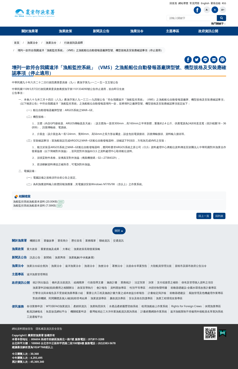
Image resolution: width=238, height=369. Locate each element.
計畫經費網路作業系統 (153, 311)
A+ (222, 9)
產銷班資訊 (80, 306)
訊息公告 (35, 257)
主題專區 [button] (172, 31)
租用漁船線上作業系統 (154, 306)
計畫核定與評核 (157, 293)
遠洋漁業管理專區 (37, 274)
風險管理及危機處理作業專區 (206, 293)
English (205, 3)
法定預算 (140, 282)
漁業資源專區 (98, 298)
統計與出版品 (41, 282)
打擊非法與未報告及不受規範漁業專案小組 (58, 293)
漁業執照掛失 (98, 306)
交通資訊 (118, 240)
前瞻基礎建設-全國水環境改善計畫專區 (193, 287)
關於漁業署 (19, 240)
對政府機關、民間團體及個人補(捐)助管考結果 (60, 298)
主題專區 (18, 274)
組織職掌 (79, 282)
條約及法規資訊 (61, 282)
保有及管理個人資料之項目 (197, 282)
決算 (151, 282)
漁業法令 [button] (136, 31)
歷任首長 (76, 240)
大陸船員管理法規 (161, 266)
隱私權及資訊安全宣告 (49, 328)
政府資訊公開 (21, 283)
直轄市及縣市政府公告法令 (191, 266)
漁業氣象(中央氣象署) (81, 257)
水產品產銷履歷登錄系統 (123, 306)
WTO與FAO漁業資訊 (58, 306)
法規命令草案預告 (136, 266)
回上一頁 (203, 216)
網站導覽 (183, 3)
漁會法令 (103, 266)
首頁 (16, 42)
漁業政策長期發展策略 (87, 249)
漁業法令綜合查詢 (37, 266)
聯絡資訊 (104, 240)
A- (207, 9)
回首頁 (173, 3)
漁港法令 (89, 266)
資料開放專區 (118, 287)
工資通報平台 (35, 317)
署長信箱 (215, 3)
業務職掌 (90, 240)
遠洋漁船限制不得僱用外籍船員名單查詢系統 (196, 311)
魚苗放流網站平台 (56, 311)
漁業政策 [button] (65, 31)
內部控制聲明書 (158, 287)
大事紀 (66, 249)
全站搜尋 (221, 18)
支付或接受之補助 (167, 282)
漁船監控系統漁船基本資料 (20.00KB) (38, 201)
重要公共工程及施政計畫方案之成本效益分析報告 (115, 293)
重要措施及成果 (50, 249)
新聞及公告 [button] (101, 31)
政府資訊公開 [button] (208, 31)
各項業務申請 (35, 306)
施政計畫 (112, 282)
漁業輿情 (60, 257)
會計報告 (102, 287)
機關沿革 (35, 240)
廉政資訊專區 (118, 298)
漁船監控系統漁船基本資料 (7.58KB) (37, 205)
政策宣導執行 (85, 287)
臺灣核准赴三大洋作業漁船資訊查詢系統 (113, 311)
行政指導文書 (95, 282)
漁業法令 (32, 42)
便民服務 (18, 306)
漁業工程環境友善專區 (169, 298)
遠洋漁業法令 (73, 266)
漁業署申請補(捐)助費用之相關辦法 (53, 287)
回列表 (219, 216)
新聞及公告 (19, 257)
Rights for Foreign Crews (186, 306)
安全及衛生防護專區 (141, 298)
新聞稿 (48, 257)
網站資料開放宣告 (22, 328)
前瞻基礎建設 (177, 293)
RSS (224, 3)
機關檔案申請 (78, 311)
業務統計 (126, 282)
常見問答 (194, 3)
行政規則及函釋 (73, 42)
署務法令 (117, 266)
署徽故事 (49, 240)
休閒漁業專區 (213, 306)
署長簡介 (63, 240)
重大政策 (32, 249)
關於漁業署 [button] (29, 31)
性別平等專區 (137, 287)
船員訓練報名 (35, 311)
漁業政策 (18, 249)
